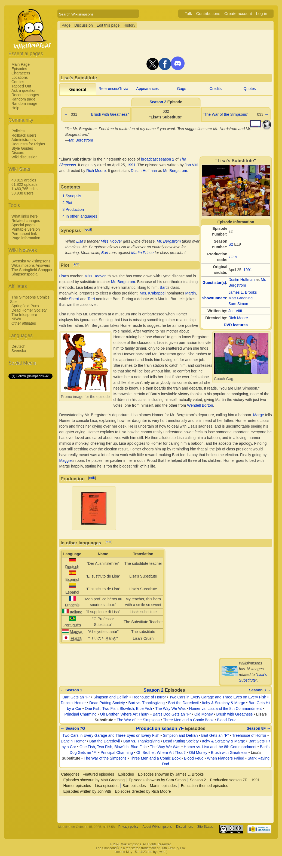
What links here (24, 216)
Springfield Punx (25, 306)
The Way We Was (170, 708)
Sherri (74, 299)
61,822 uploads (24, 184)
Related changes (25, 220)
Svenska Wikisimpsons (30, 261)
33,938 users (22, 193)
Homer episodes (77, 785)
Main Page (20, 64)
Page (66, 25)
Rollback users (23, 135)
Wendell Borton (200, 405)
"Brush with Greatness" (109, 114)
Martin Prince (142, 252)
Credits (216, 88)
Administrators (23, 139)
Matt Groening (240, 298)
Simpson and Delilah (110, 697)
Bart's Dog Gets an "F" (172, 714)
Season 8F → (259, 728)
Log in (261, 13)
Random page (23, 99)
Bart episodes (134, 785)
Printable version (25, 229)
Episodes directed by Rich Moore (143, 791)
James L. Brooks (242, 292)
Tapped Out (21, 86)
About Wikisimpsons (157, 827)
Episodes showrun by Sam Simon (157, 780)
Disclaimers (184, 827)
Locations (19, 77)
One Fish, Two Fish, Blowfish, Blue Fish (118, 708)
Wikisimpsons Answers (30, 265)
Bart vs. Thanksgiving (146, 703)
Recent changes (25, 95)
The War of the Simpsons (138, 720)
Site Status (205, 827)
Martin (190, 293)
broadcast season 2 (157, 159)
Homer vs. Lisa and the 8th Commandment (225, 708)
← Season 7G (72, 728)
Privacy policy (128, 827)
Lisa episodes (106, 785)
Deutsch (18, 346)
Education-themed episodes (204, 785)
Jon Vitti (235, 311)
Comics (17, 82)
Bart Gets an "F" (76, 697)
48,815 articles (23, 180)
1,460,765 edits (24, 189)
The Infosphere (24, 314)
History (130, 25)
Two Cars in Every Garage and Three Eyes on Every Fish (217, 697)
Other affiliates (23, 323)
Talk (188, 13)
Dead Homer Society (29, 310)
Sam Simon (238, 304)
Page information (25, 238)
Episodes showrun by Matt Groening (94, 780)
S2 (230, 244)
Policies (17, 131)
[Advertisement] (30, 461)
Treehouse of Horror (149, 697)
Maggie (65, 460)
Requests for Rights (28, 144)
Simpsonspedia (24, 274)
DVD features (236, 325)
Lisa (79, 241)
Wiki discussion (24, 157)
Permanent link (24, 233)
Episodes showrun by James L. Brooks (171, 774)
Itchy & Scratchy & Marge (223, 703)
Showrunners (214, 298)
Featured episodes (98, 774)
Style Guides (22, 148)
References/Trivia (113, 88)
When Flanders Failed (225, 758)
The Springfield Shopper (32, 270)
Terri (91, 299)
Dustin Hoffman (241, 279)
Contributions (208, 13)
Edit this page (108, 25)
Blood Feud (227, 720)
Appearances (147, 88)
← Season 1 (71, 690)
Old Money (203, 714)
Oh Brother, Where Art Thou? (124, 714)
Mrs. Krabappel (152, 293)
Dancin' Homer (73, 703)
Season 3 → (260, 690)
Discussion (83, 25)
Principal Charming (80, 714)
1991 (247, 270)
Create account (238, 13)
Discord (17, 152)
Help (15, 108)
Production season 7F (160, 728)
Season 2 (157, 102)
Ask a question (23, 90)
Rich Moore (238, 318)
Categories (70, 774)
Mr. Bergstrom (81, 140)
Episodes (19, 69)
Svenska (18, 351)
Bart (104, 252)
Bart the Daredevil (183, 703)
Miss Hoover (111, 241)
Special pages (23, 225)
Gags (181, 88)
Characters (20, 73)
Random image (24, 103)
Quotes (249, 88)
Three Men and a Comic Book (188, 720)
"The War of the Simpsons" (225, 114)
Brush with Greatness (234, 714)
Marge (258, 415)
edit (88, 229)
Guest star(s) (214, 282)
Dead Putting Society (107, 703)
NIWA (16, 319)
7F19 (232, 257)
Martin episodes (163, 785)
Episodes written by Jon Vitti (87, 791)
